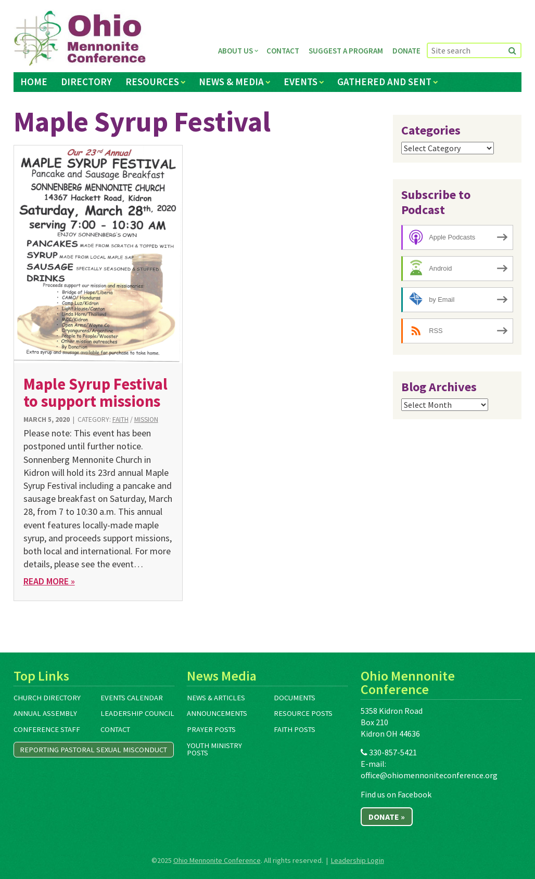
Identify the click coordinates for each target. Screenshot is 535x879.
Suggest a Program (346, 51)
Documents (294, 697)
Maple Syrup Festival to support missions (95, 392)
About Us (235, 51)
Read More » (49, 581)
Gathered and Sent (384, 81)
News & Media (231, 81)
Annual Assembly (45, 713)
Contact (282, 51)
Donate (406, 51)
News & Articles (216, 697)
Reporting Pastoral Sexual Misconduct (93, 749)
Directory (86, 81)
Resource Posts (303, 713)
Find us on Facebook (396, 794)
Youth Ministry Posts (214, 749)
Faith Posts (294, 729)
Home (33, 81)
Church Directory (47, 697)
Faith (120, 419)
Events (300, 81)
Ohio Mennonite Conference (217, 860)
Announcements (217, 713)
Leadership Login (357, 860)
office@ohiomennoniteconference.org (429, 775)
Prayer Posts (211, 729)
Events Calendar (131, 697)
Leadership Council (137, 713)
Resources (152, 81)
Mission (146, 419)
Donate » (386, 816)
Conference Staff (47, 729)
